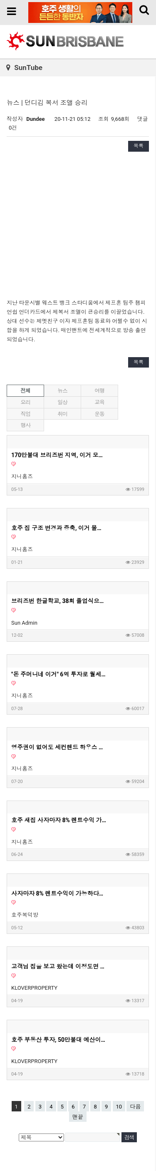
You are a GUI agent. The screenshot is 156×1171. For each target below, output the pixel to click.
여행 (99, 391)
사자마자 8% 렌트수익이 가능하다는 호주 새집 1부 (59, 893)
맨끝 (77, 1117)
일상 (62, 402)
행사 (25, 425)
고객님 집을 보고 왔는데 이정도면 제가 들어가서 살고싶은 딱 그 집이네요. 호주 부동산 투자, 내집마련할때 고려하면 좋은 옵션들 (59, 966)
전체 (25, 391)
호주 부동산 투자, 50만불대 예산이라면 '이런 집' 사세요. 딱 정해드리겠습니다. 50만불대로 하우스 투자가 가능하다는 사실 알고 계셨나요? (59, 1039)
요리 (25, 402)
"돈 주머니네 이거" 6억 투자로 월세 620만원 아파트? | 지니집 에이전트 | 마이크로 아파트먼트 (59, 674)
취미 (62, 414)
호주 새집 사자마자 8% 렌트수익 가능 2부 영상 (59, 820)
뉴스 (62, 391)
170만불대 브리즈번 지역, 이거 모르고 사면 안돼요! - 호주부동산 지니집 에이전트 (59, 455)
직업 (25, 414)
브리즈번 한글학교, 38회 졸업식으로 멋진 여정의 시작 (59, 601)
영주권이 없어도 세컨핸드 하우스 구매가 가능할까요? (59, 747)
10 (119, 1106)
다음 (135, 1106)
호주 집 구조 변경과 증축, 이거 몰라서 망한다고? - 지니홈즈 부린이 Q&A (59, 528)
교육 (99, 402)
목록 (139, 146)
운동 (99, 414)
